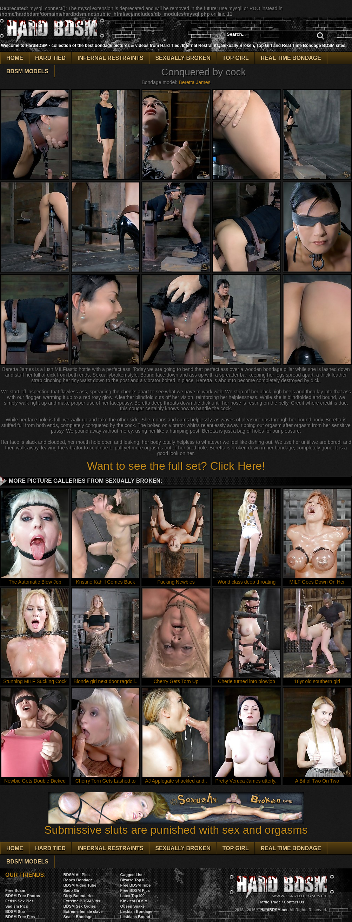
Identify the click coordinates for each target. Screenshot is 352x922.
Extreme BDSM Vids (82, 901)
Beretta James (194, 82)
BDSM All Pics (77, 875)
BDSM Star (15, 911)
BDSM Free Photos (22, 896)
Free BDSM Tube (135, 885)
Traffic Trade (269, 902)
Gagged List (131, 875)
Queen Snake (132, 906)
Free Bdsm (15, 890)
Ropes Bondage (78, 880)
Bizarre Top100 (133, 880)
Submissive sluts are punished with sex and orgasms (176, 824)
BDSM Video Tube (80, 885)
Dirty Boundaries (79, 896)
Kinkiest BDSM (133, 901)
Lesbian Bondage (136, 911)
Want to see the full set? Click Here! (176, 466)
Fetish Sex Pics (19, 901)
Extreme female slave (83, 911)
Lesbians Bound (135, 917)
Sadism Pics (16, 906)
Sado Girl (72, 890)
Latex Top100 (132, 896)
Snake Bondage (78, 917)
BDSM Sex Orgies (80, 906)
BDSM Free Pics (20, 917)
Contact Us (294, 902)
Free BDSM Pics (135, 890)
